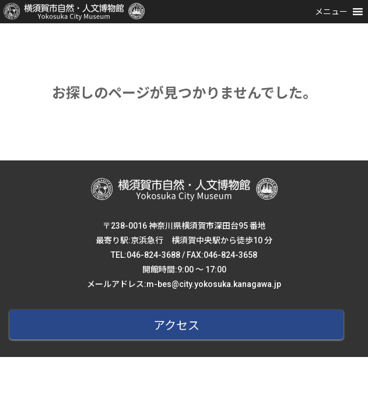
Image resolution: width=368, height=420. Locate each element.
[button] (331, 11)
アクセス (176, 325)
